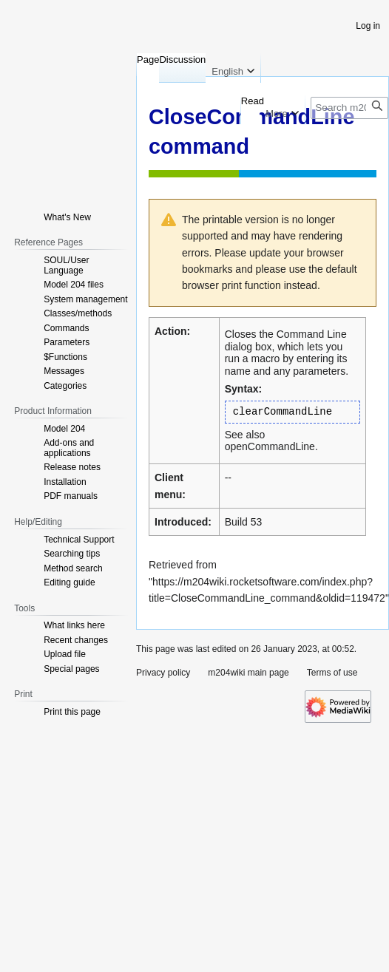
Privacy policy (163, 672)
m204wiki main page (248, 672)
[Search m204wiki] (349, 107)
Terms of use (332, 672)
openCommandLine (270, 446)
